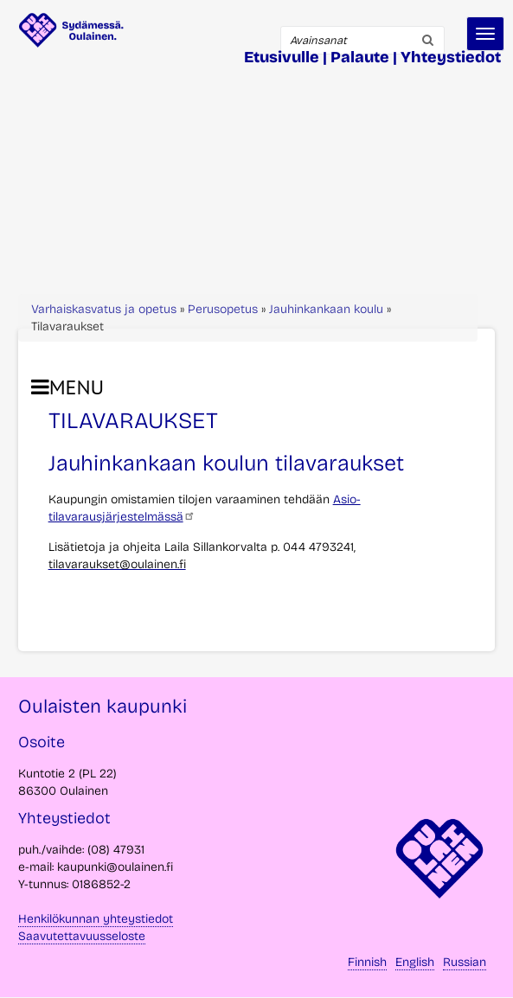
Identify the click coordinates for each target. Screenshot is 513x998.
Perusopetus (223, 309)
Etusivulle (281, 57)
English (414, 962)
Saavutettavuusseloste (81, 936)
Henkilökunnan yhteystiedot (95, 919)
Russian (464, 962)
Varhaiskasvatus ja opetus (103, 309)
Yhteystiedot (451, 57)
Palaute (359, 57)
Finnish (367, 962)
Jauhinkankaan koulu (326, 309)
